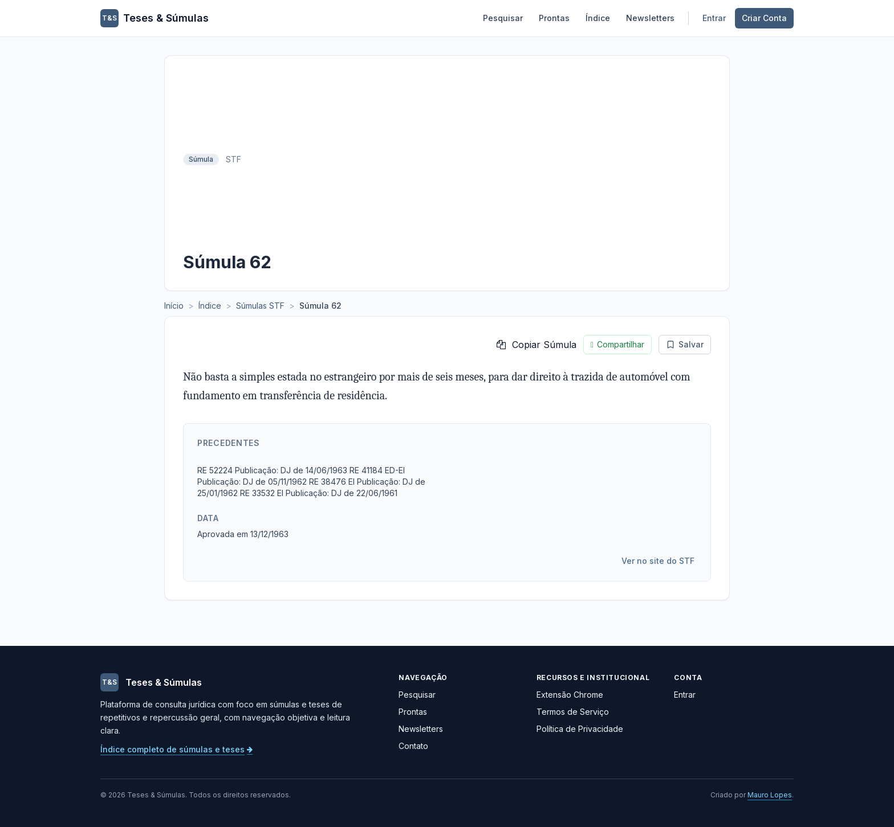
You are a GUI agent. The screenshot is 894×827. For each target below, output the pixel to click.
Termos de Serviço (573, 712)
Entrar (714, 18)
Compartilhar (617, 344)
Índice (598, 18)
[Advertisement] (479, 159)
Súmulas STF (260, 305)
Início (174, 305)
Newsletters (650, 18)
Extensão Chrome (570, 694)
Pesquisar (503, 18)
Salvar (685, 344)
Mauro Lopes (769, 795)
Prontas (554, 18)
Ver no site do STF (657, 561)
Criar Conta (764, 18)
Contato (413, 746)
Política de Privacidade (580, 729)
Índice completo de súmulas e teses (176, 749)
